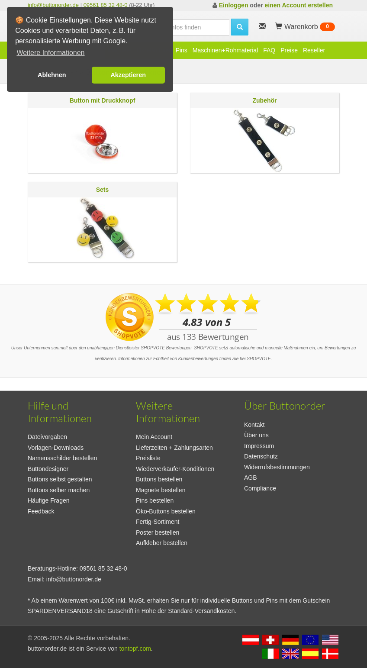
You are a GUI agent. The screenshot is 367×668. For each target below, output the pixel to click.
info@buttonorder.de (53, 5)
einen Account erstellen (299, 5)
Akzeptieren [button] (128, 74)
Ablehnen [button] (52, 74)
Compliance (260, 488)
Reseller (314, 50)
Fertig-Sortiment (157, 521)
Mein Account (154, 436)
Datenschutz (261, 456)
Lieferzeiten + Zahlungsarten (174, 447)
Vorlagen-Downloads (56, 447)
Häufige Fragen (49, 500)
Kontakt (254, 424)
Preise (289, 50)
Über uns (256, 435)
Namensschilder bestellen (62, 458)
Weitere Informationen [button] (50, 52)
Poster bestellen (157, 532)
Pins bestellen (155, 500)
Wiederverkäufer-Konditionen (175, 468)
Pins (181, 50)
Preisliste (148, 458)
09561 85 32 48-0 (106, 5)
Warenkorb (305, 27)
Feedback (41, 511)
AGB (250, 477)
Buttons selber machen (59, 490)
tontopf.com (135, 648)
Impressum (259, 445)
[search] (183, 27)
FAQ (269, 50)
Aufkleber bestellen (161, 542)
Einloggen (233, 5)
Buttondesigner (48, 468)
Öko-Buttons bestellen (166, 511)
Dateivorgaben (47, 436)
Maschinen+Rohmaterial (225, 50)
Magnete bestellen (160, 490)
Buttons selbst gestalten (60, 479)
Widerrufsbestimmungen (277, 467)
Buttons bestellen (159, 479)
